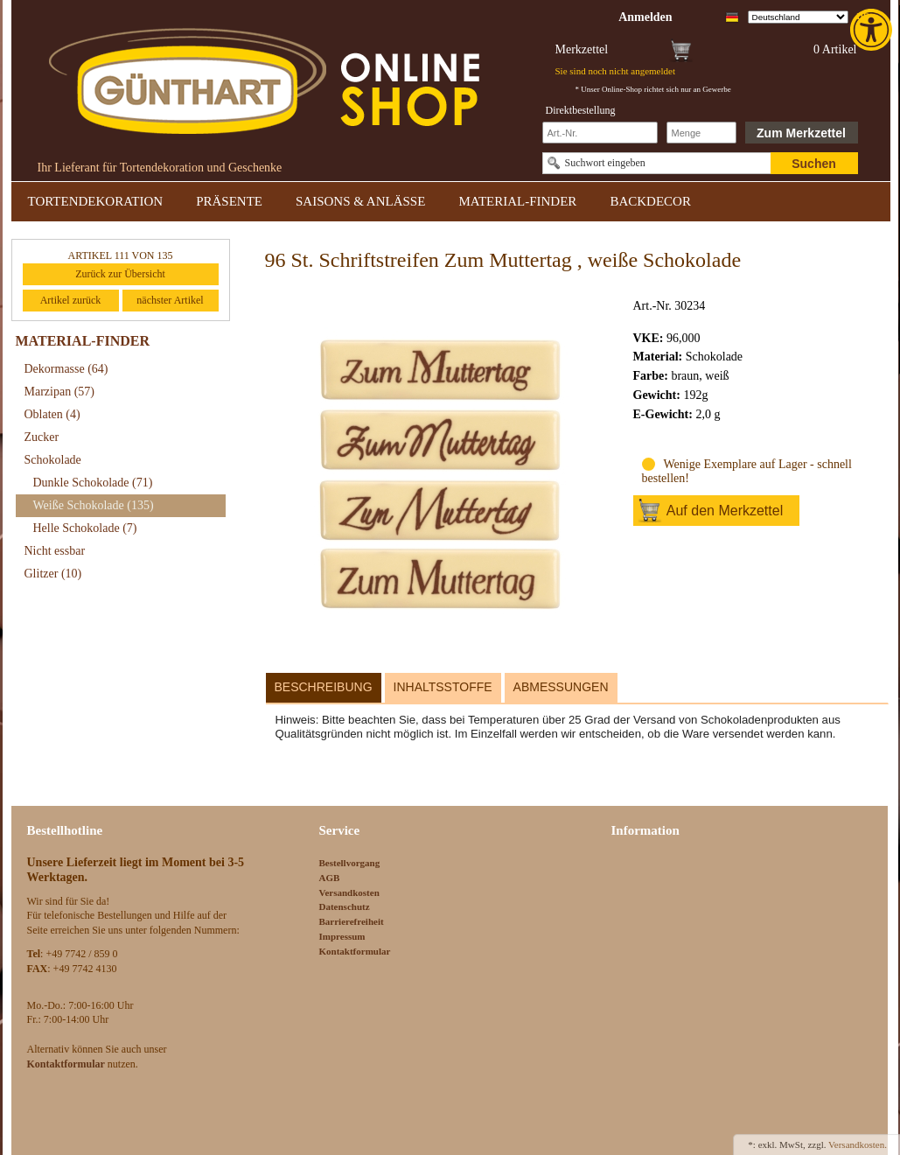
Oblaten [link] (52, 414)
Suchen (814, 164)
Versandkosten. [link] (857, 1144)
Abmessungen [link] (561, 687)
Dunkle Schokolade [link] (93, 482)
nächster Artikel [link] (169, 300)
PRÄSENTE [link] (229, 201)
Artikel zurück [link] (70, 300)
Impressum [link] (342, 936)
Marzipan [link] (59, 391)
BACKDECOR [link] (650, 201)
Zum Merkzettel (801, 133)
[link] (872, 29)
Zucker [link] (41, 437)
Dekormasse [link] (66, 368)
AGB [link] (329, 877)
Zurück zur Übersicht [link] (120, 274)
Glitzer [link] (53, 573)
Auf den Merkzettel (724, 510)
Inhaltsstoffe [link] (443, 687)
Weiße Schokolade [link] (93, 505)
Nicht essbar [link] (55, 550)
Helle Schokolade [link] (85, 528)
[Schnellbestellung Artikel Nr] (600, 133)
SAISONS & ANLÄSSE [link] (360, 201)
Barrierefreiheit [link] (351, 921)
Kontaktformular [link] (355, 951)
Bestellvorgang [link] (349, 863)
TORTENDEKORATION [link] (96, 201)
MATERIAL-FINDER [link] (517, 201)
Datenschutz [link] (344, 906)
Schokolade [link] (52, 459)
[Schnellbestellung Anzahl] (701, 133)
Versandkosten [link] (349, 892)
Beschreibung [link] (324, 687)
